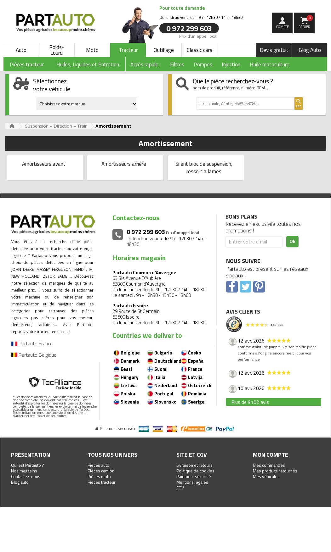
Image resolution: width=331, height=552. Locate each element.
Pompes (203, 64)
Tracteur (128, 50)
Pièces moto (99, 476)
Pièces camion (101, 470)
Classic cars (199, 50)
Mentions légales (192, 482)
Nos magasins (24, 470)
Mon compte (270, 454)
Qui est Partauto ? (27, 465)
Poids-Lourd (56, 50)
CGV (180, 487)
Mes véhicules (266, 476)
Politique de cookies (195, 470)
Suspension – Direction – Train (56, 126)
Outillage (164, 50)
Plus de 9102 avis (250, 402)
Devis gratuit (274, 50)
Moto (92, 50)
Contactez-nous (25, 476)
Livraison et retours (194, 465)
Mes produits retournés (275, 470)
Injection (231, 64)
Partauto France (32, 343)
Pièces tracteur (102, 482)
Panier (306, 22)
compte (282, 26)
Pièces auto (98, 465)
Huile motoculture (269, 64)
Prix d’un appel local (198, 35)
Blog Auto (310, 50)
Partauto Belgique (33, 355)
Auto (21, 50)
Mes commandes (269, 465)
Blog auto (20, 482)
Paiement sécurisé (193, 476)
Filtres (177, 64)
